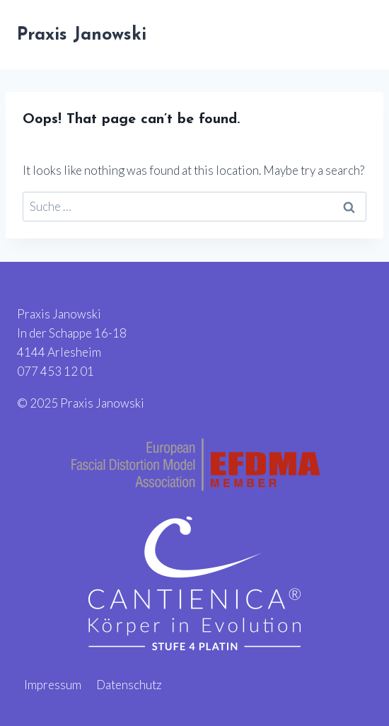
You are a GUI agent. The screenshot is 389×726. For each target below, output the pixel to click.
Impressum (52, 684)
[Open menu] (355, 34)
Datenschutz (129, 684)
